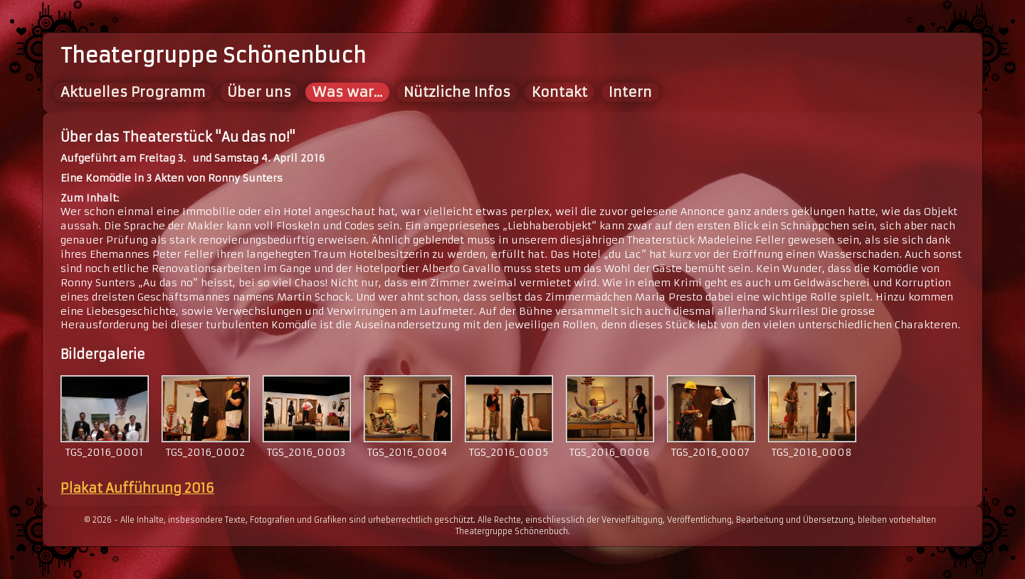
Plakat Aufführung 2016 (137, 488)
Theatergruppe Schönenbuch (213, 55)
